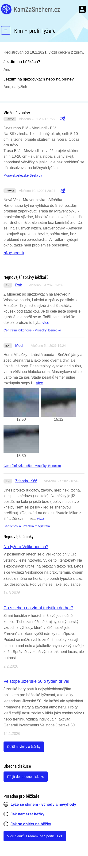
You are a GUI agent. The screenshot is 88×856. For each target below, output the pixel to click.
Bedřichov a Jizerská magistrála (27, 526)
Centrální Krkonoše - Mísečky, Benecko (32, 330)
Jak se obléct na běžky (31, 824)
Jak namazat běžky (27, 814)
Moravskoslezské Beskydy (23, 175)
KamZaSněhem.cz (30, 9)
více (45, 323)
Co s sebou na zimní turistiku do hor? (38, 608)
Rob (18, 285)
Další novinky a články (23, 747)
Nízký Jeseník (14, 253)
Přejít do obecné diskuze (25, 777)
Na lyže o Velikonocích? (26, 546)
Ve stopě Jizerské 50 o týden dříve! (36, 681)
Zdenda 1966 (26, 481)
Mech (19, 345)
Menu (82, 9)
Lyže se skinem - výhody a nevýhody (43, 804)
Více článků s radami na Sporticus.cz (34, 836)
